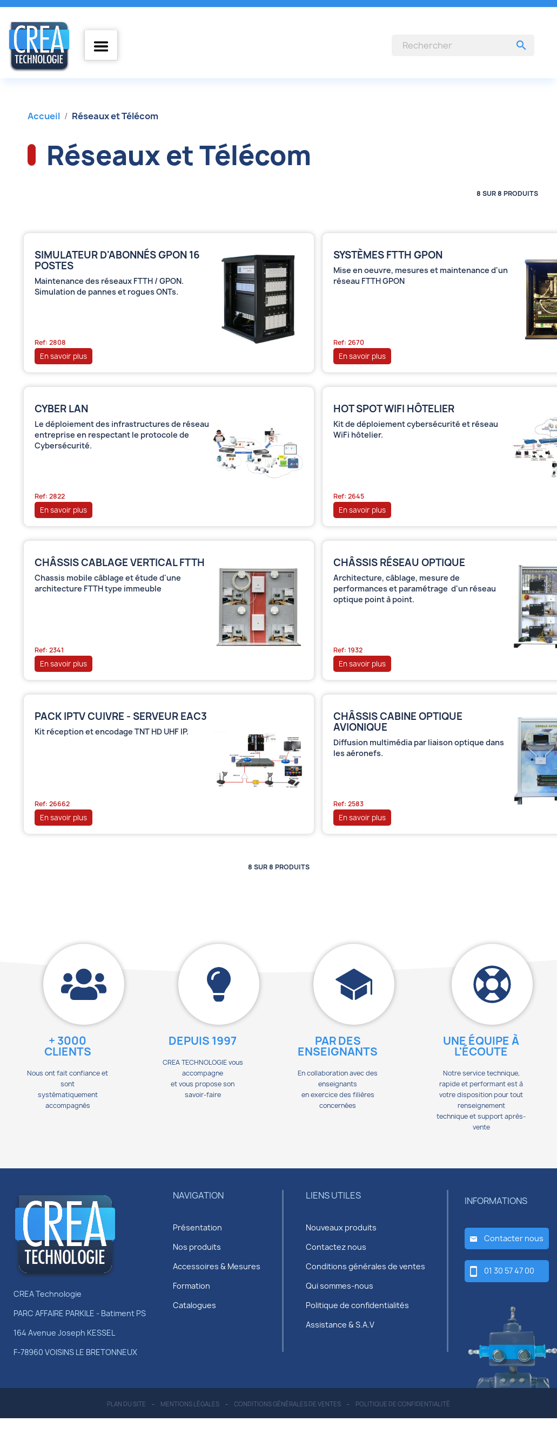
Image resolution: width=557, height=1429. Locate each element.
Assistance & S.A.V (340, 1324)
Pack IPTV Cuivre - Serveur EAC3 (121, 716)
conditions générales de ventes (287, 1404)
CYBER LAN (61, 409)
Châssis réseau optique (399, 562)
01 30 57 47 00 (509, 1270)
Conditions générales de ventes (365, 1266)
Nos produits (197, 1247)
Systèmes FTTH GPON (387, 255)
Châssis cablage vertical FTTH (120, 562)
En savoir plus (63, 356)
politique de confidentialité (402, 1404)
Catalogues (194, 1305)
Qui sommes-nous (339, 1286)
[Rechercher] (463, 45)
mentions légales (189, 1404)
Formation (191, 1286)
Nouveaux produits (341, 1227)
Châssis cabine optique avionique (397, 722)
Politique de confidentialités (357, 1305)
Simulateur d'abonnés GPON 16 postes (117, 260)
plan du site (126, 1404)
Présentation (197, 1227)
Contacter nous (513, 1238)
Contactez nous (336, 1247)
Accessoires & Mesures (216, 1266)
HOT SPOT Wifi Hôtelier (393, 409)
